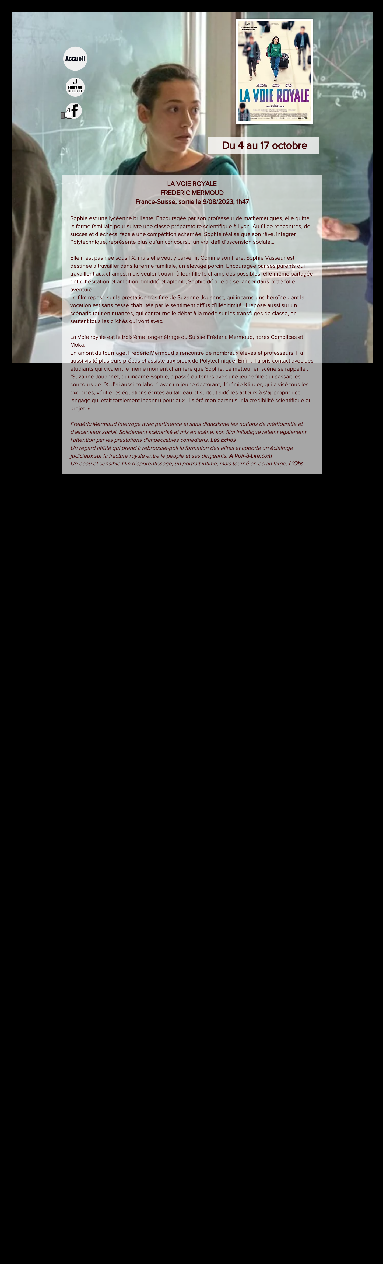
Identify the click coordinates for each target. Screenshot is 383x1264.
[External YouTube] (191, 630)
